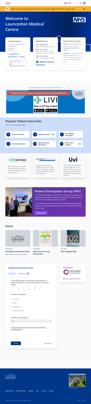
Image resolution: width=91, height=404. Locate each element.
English (67, 3)
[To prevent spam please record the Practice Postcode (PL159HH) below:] (31, 333)
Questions (12, 273)
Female (15, 299)
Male (14, 303)
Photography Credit (73, 388)
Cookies (84, 400)
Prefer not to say (18, 310)
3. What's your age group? (20, 318)
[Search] (81, 3)
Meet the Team (21, 391)
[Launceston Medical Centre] (8, 3)
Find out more (41, 213)
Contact (22, 57)
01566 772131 (14, 54)
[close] (84, 9)
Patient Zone (9, 391)
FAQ (37, 391)
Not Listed (16, 307)
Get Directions (13, 57)
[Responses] (24, 273)
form (42, 45)
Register (30, 391)
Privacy (51, 391)
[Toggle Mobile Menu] (84, 3)
